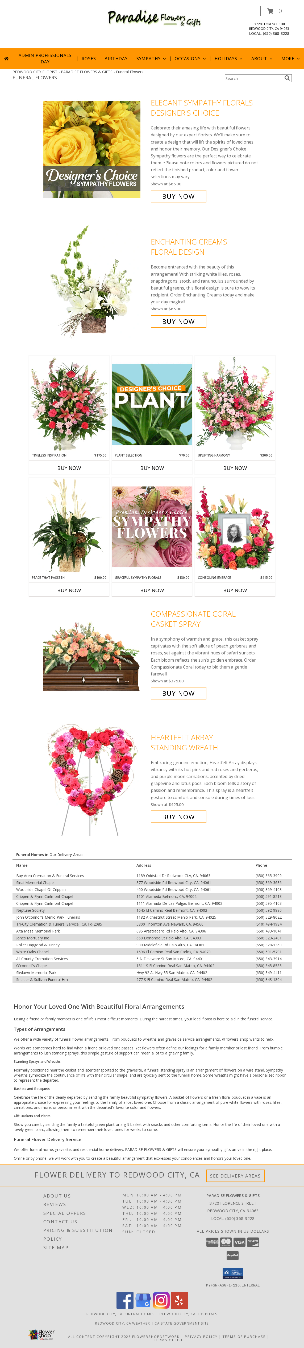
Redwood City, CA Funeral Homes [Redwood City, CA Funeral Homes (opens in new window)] (120, 1313)
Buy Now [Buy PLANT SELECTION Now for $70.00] (152, 468)
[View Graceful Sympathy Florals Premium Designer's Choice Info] (152, 526)
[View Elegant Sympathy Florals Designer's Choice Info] (95, 149)
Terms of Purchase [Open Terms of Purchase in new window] (244, 1336)
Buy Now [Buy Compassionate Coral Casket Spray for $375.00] (178, 693)
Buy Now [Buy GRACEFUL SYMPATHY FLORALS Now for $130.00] (152, 590)
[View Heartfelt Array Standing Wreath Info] (95, 777)
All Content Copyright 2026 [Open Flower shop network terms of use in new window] (99, 1336)
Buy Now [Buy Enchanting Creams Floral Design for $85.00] (178, 321)
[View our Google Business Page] (143, 1307)
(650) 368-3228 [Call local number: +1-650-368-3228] (276, 33)
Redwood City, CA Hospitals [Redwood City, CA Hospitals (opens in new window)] (189, 1313)
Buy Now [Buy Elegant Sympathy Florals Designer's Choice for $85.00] (178, 196)
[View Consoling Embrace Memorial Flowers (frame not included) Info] (235, 526)
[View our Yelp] (179, 1307)
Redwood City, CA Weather (122, 1323)
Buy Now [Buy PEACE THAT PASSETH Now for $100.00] (69, 590)
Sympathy (151, 59)
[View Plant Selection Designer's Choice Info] (152, 404)
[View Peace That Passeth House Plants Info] (69, 526)
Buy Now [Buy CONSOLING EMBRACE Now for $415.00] (235, 590)
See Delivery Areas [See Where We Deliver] (235, 1176)
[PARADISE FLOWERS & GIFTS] (154, 18)
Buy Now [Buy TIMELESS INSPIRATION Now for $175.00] (69, 468)
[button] (274, 11)
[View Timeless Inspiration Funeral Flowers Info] (69, 404)
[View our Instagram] (161, 1307)
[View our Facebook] (125, 1307)
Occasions (191, 59)
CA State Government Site (182, 1323)
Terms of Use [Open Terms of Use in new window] (169, 1339)
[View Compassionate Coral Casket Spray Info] (95, 653)
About (262, 59)
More (291, 59)
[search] (287, 78)
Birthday (116, 59)
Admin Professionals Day (45, 58)
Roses (89, 59)
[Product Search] (253, 78)
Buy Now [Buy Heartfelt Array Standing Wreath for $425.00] (178, 816)
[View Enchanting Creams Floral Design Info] (95, 281)
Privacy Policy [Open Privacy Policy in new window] (201, 1336)
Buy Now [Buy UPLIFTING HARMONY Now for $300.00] (235, 468)
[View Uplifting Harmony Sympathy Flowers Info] (235, 404)
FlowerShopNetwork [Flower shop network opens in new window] (156, 1336)
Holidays (229, 59)
